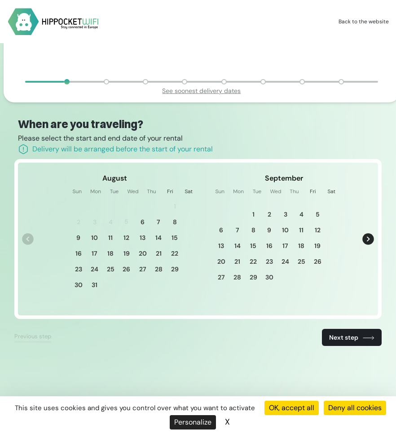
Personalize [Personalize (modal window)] (192, 422)
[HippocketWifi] (53, 21)
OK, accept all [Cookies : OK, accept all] (291, 407)
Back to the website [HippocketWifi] (364, 21)
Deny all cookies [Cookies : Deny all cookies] (355, 407)
